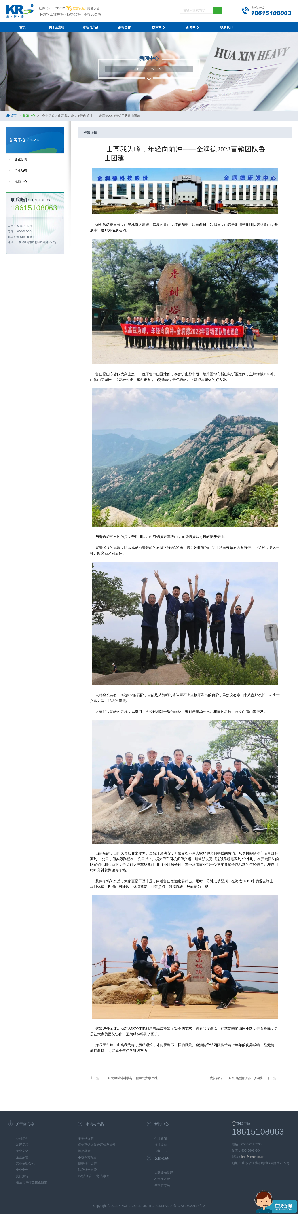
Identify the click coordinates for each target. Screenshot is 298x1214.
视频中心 (21, 181)
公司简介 (22, 1138)
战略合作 (124, 27)
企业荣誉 (22, 1157)
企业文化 (22, 1151)
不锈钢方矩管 (87, 1157)
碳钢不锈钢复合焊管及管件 (97, 1144)
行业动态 (21, 170)
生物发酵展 (162, 1185)
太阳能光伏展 (163, 1172)
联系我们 (226, 27)
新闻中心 (192, 27)
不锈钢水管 (162, 1179)
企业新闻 (21, 159)
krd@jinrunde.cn (252, 1157)
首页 (22, 27)
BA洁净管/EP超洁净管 (93, 1176)
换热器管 (84, 1151)
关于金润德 (56, 27)
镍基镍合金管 (87, 1163)
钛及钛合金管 (87, 1170)
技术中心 (158, 27)
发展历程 (22, 1144)
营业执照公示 (25, 1163)
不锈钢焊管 (86, 1138)
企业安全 (22, 1170)
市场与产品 (90, 27)
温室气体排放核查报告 (31, 1182)
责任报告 (22, 1176)
